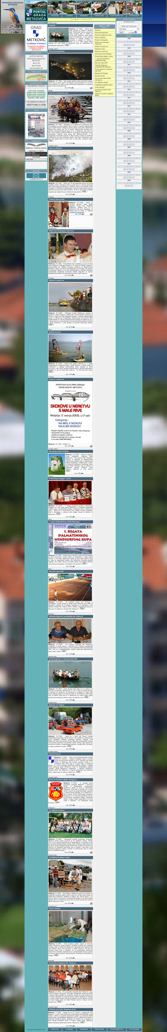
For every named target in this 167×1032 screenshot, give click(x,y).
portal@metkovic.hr (36, 176)
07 (133, 42)
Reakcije (97, 30)
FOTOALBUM (134, 15)
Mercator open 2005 (101, 63)
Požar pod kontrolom (101, 32)
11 (121, 42)
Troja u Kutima (99, 87)
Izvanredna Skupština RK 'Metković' (103, 90)
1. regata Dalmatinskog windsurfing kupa (102, 59)
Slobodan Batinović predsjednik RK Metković (103, 66)
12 (118, 42)
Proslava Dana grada (101, 40)
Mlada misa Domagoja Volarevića (102, 43)
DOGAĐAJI (84, 15)
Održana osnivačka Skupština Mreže (104, 94)
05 (139, 42)
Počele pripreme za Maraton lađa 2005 (103, 70)
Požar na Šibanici (100, 37)
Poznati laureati (100, 76)
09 (127, 42)
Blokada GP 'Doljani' (101, 73)
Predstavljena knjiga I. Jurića (104, 56)
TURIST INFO (99, 15)
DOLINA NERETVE (36, 68)
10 (124, 42)
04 (124, 45)
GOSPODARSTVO (116, 15)
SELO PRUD (36, 66)
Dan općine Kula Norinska (103, 54)
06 (136, 42)
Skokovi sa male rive (101, 46)
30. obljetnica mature (101, 82)
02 (130, 45)
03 (127, 45)
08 (130, 42)
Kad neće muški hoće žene (103, 35)
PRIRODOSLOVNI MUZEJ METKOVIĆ (36, 59)
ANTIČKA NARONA (36, 56)
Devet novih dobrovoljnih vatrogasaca (103, 79)
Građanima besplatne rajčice (104, 85)
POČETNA (55, 15)
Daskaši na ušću (100, 49)
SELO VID (36, 63)
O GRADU (69, 15)
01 (133, 45)
